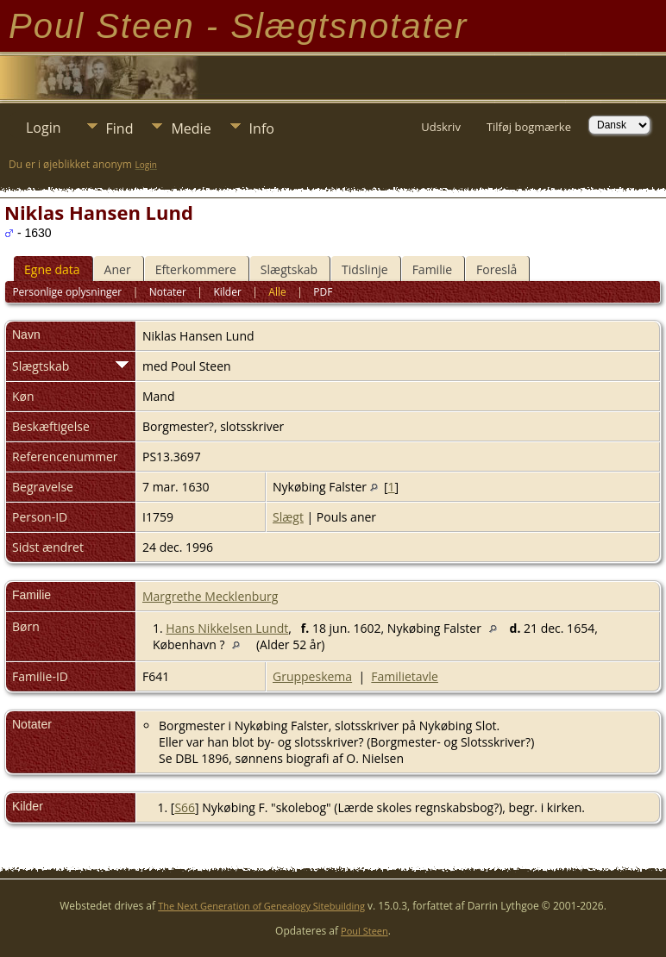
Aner (117, 269)
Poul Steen (364, 930)
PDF (322, 292)
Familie (432, 269)
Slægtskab (289, 269)
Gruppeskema (312, 676)
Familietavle (404, 676)
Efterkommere (195, 269)
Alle (277, 292)
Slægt (288, 517)
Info (261, 128)
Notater (167, 292)
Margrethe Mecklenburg (210, 596)
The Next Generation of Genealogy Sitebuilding (261, 905)
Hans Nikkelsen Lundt (227, 628)
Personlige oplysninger (67, 292)
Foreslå (496, 269)
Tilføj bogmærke (529, 126)
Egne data (52, 269)
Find (120, 128)
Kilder (227, 292)
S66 (184, 807)
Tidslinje (365, 269)
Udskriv (441, 126)
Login (43, 127)
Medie (190, 128)
